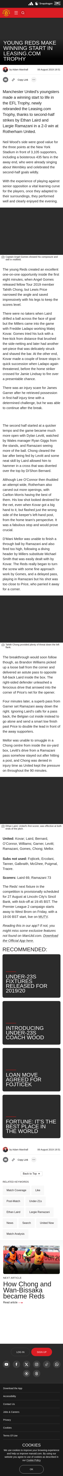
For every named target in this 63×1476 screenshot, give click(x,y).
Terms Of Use (10, 1435)
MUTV (43, 917)
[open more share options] (33, 79)
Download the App (12, 1388)
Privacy (7, 1419)
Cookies (7, 1427)
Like (37, 1190)
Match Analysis (16, 1233)
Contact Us (9, 1404)
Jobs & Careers (11, 1412)
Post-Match (13, 1201)
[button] (16, 13)
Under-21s (35, 1201)
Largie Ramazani (39, 1212)
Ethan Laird (13, 1212)
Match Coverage (16, 1190)
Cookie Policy (33, 1460)
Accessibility (9, 1396)
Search (26, 1223)
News (10, 1223)
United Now (47, 1223)
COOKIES (31, 1445)
